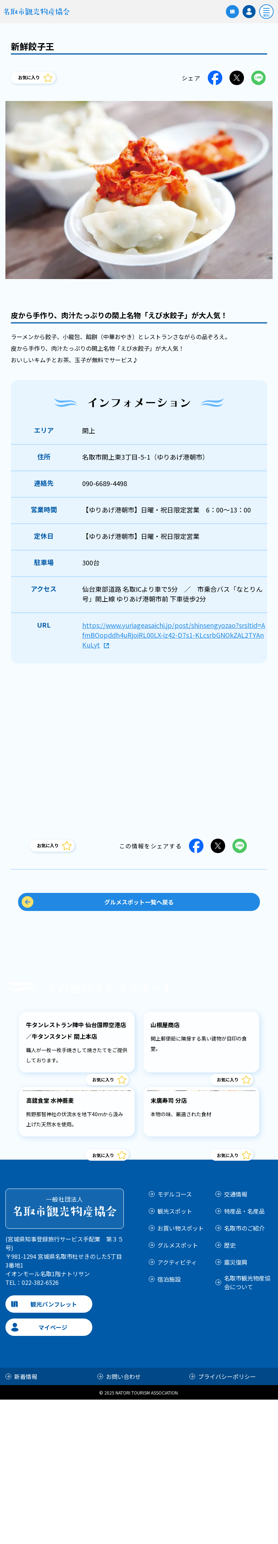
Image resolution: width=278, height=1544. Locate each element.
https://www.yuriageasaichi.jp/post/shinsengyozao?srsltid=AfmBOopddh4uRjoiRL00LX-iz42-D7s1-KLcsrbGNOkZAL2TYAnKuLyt (173, 634)
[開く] (266, 11)
